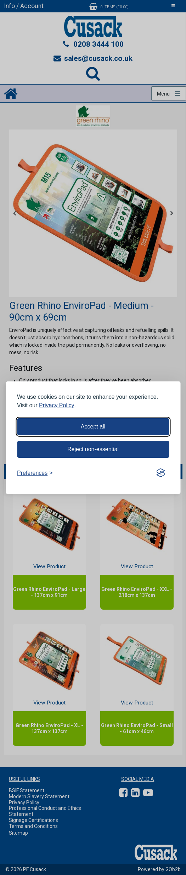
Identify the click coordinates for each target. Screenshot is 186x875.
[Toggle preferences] (35, 473)
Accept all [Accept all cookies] (93, 427)
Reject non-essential (93, 449)
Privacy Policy (56, 405)
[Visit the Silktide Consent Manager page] (160, 473)
